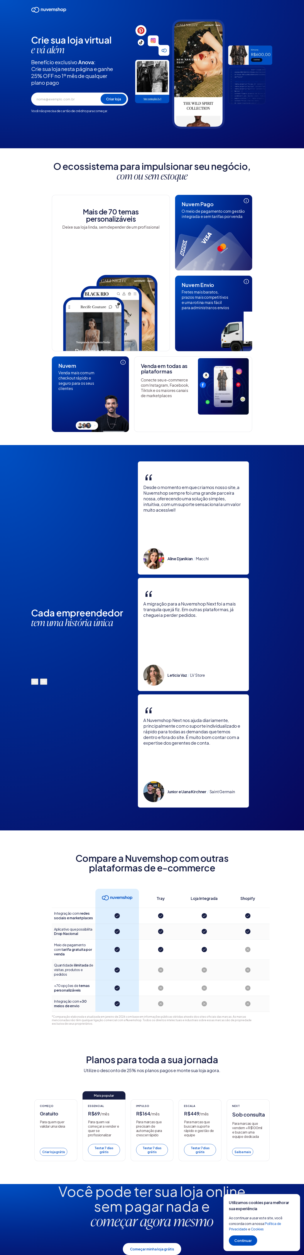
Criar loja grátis (53, 1152)
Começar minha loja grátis (152, 1249)
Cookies (257, 1229)
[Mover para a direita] (43, 682)
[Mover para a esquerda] (34, 682)
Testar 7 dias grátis (104, 1150)
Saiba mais (243, 1152)
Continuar (243, 1240)
